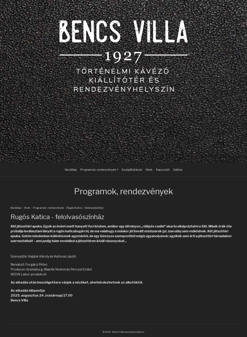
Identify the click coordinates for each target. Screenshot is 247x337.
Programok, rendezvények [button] (98, 169)
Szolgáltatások (132, 169)
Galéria (177, 169)
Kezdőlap (71, 169)
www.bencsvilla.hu (134, 331)
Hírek (149, 169)
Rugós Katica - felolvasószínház (85, 207)
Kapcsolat (163, 169)
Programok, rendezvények (48, 207)
